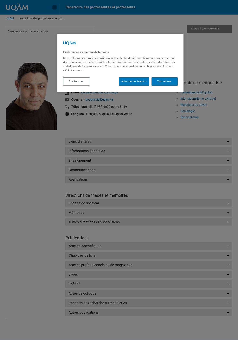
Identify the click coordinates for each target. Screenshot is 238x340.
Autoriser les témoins (134, 81)
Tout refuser (164, 81)
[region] (120, 63)
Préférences (76, 81)
